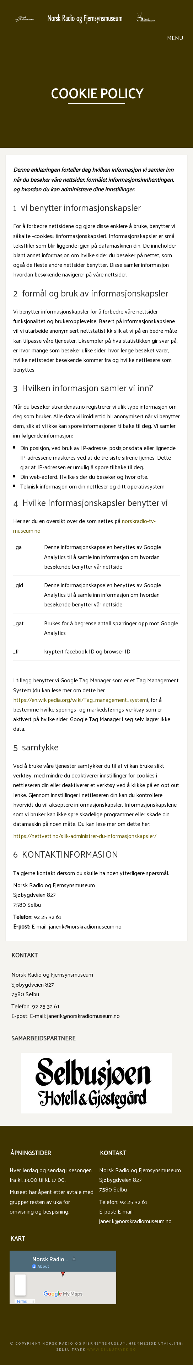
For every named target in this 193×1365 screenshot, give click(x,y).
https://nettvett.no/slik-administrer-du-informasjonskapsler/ (84, 836)
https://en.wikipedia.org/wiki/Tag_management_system (80, 699)
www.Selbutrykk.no (111, 1349)
